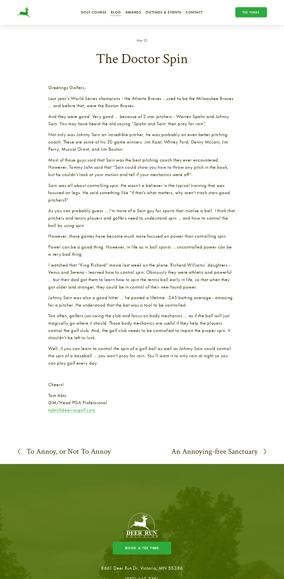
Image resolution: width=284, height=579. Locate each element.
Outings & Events (163, 12)
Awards (133, 12)
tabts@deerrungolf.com (71, 410)
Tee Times (251, 12)
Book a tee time (142, 548)
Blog (116, 12)
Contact (194, 12)
